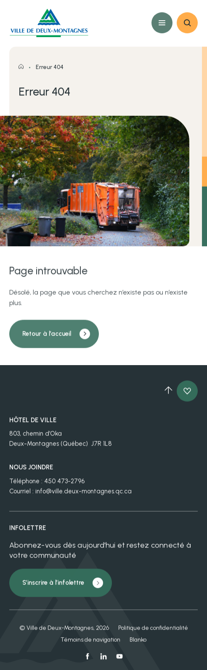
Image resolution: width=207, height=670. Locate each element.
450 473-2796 (64, 485)
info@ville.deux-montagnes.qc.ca (83, 495)
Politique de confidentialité (153, 632)
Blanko (138, 644)
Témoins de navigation (90, 644)
